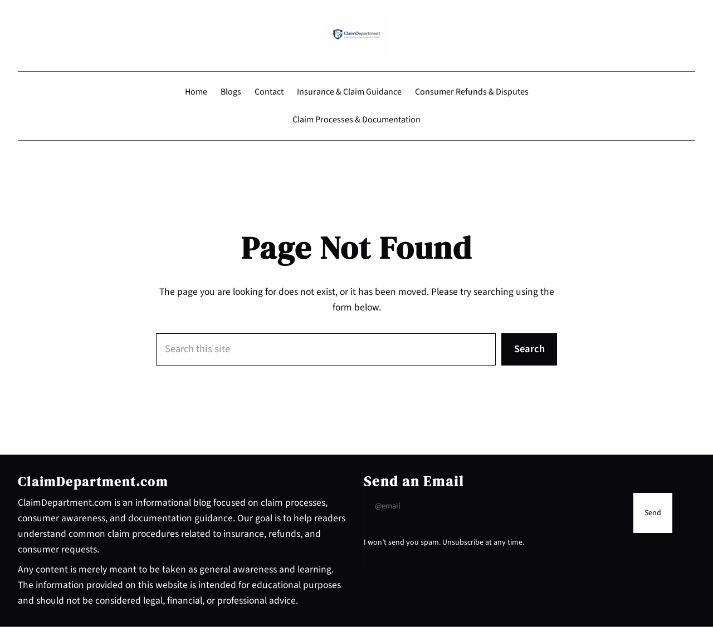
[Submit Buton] (652, 513)
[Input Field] (496, 506)
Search (529, 349)
